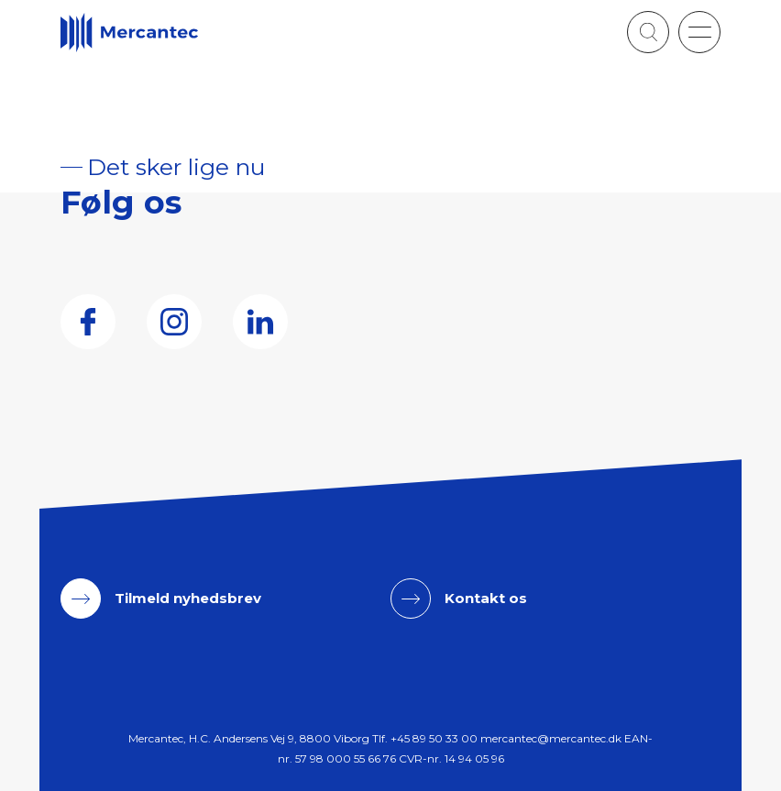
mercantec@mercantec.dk (551, 738)
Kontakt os (486, 598)
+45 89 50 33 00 (434, 738)
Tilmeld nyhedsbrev (188, 598)
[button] (699, 32)
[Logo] (129, 32)
